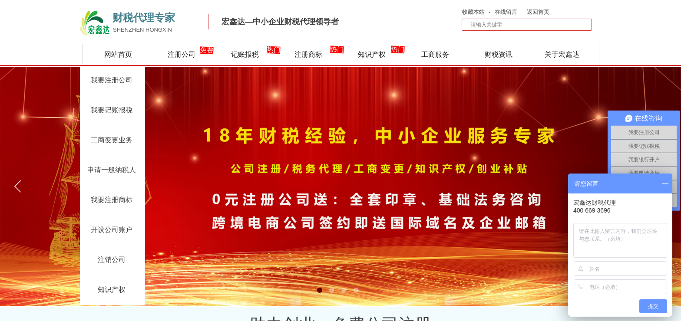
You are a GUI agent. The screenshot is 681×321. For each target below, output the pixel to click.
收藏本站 (473, 12)
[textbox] (521, 25)
